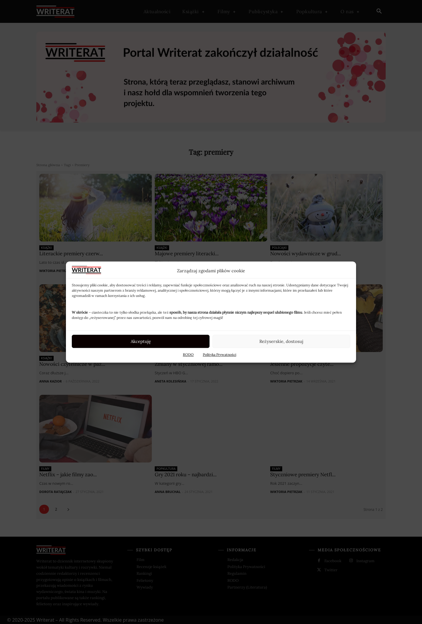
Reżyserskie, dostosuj (281, 341)
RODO (188, 354)
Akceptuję (141, 341)
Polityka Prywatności (219, 354)
